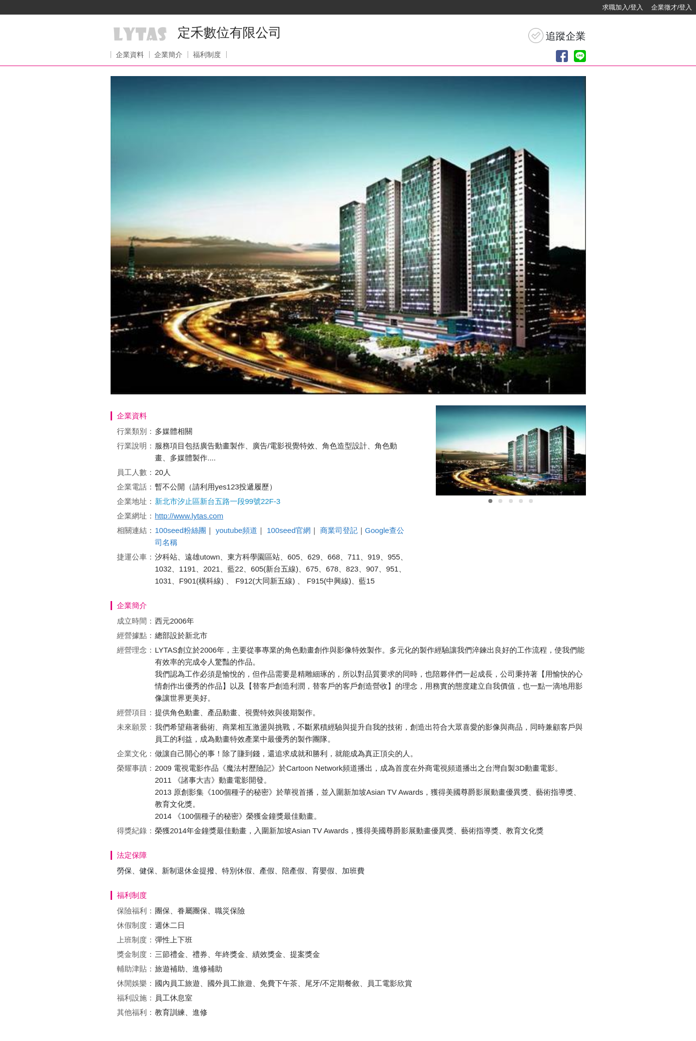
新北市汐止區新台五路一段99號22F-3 (218, 501)
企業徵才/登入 (671, 7)
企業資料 (130, 54)
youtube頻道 (236, 530)
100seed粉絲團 (181, 530)
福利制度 (207, 54)
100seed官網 (289, 530)
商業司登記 (339, 530)
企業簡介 (169, 54)
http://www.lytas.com (189, 515)
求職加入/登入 (622, 7)
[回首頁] (40, 7)
